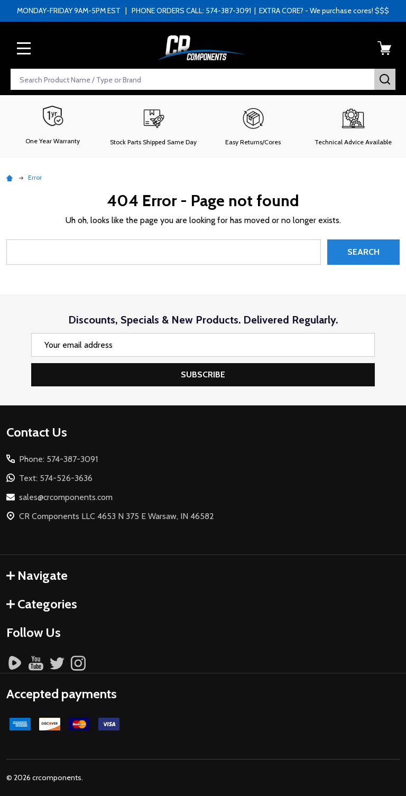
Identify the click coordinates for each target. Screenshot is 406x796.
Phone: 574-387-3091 (58, 459)
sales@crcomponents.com (66, 497)
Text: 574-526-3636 (56, 478)
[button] (153, 126)
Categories (41, 604)
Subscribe (203, 374)
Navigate (37, 575)
